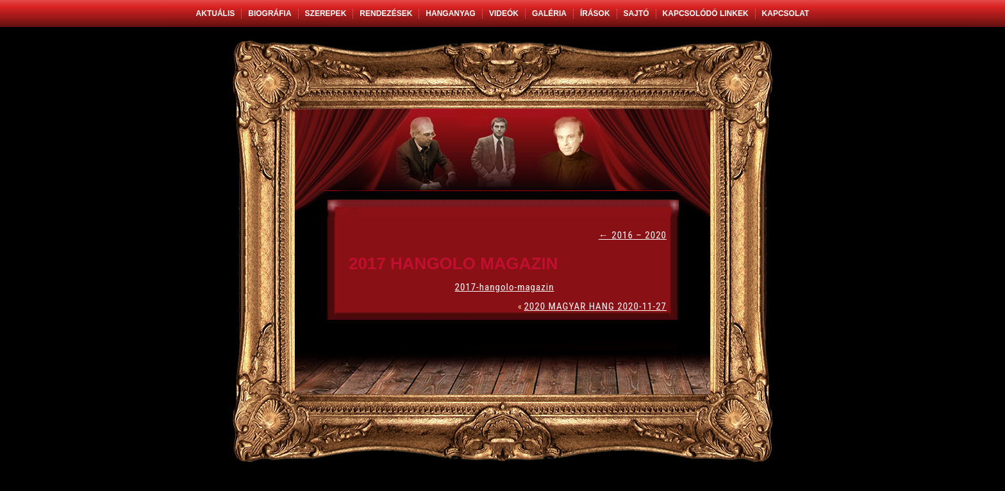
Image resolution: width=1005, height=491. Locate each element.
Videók (504, 13)
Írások (595, 13)
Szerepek (326, 13)
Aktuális (215, 13)
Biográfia (269, 13)
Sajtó (636, 13)
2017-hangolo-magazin (504, 287)
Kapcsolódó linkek (706, 13)
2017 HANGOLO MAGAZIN (453, 263)
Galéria (549, 13)
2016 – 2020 (633, 235)
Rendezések (386, 13)
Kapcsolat (786, 13)
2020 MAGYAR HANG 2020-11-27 (595, 306)
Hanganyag (451, 13)
